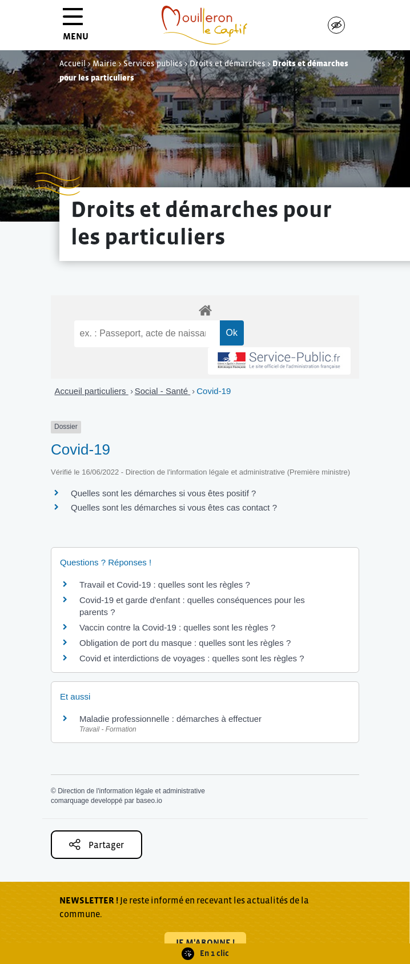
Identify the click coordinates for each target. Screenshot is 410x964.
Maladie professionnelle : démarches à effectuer (170, 719)
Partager (96, 844)
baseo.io (149, 801)
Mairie (104, 63)
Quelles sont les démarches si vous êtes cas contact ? (174, 507)
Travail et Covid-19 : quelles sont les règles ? (164, 584)
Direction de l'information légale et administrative (131, 791)
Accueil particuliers (91, 391)
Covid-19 (213, 391)
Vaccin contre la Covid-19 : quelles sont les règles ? (177, 627)
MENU (76, 28)
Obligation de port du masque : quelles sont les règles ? (185, 643)
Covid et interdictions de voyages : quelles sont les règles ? (191, 658)
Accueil (72, 63)
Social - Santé (163, 391)
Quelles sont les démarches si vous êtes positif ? (163, 493)
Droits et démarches (228, 63)
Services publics (153, 63)
